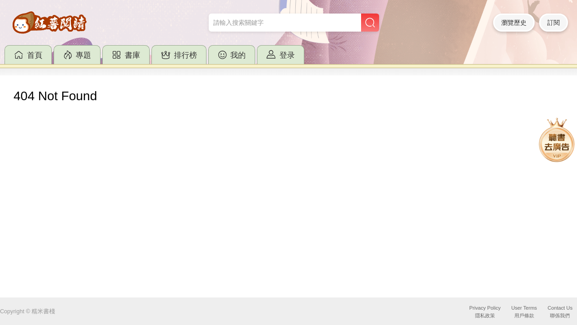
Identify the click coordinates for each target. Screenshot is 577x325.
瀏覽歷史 (514, 22)
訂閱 (553, 22)
